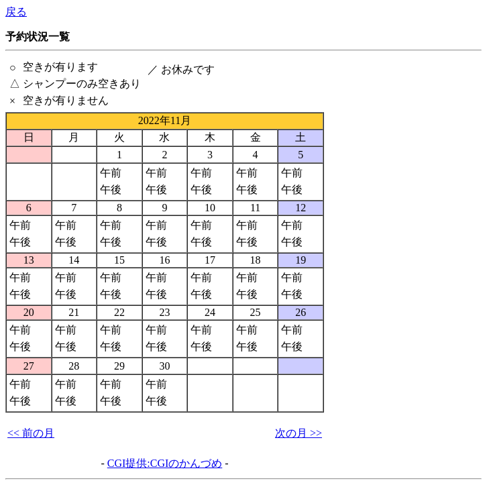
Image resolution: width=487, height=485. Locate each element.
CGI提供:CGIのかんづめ (165, 463)
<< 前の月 (30, 433)
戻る (16, 11)
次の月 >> (298, 433)
